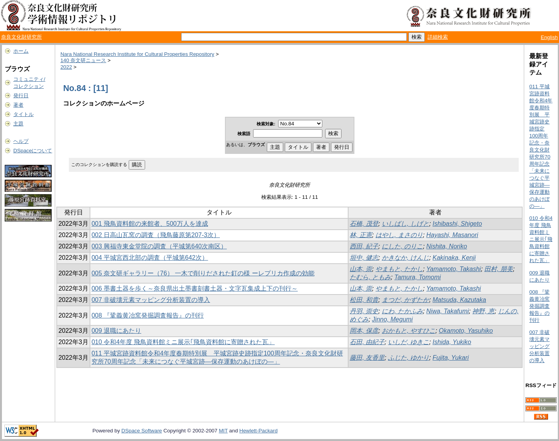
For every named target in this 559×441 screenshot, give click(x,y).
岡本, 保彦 (364, 330)
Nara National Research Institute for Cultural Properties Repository (137, 54)
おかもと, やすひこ (408, 330)
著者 (18, 105)
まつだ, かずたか (405, 299)
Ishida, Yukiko (452, 342)
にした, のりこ (402, 246)
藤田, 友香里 (367, 357)
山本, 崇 (361, 269)
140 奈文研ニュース (83, 60)
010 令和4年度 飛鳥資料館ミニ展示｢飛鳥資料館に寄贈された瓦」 (183, 342)
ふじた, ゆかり (408, 357)
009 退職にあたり (116, 330)
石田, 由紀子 (367, 342)
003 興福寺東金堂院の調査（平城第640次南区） (159, 246)
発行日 (21, 95)
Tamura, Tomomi (417, 277)
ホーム (21, 51)
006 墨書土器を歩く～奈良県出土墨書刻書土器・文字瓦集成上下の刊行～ (195, 288)
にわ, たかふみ (402, 311)
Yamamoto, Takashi (453, 269)
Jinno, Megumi (392, 319)
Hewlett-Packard (258, 431)
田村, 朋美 (498, 269)
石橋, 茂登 (364, 223)
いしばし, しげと (405, 223)
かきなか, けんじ (405, 257)
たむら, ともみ (370, 277)
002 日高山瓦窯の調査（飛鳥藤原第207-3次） (156, 235)
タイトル (23, 114)
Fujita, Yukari (451, 357)
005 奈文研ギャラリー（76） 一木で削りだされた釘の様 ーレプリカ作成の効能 (203, 273)
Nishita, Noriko (446, 246)
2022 (66, 67)
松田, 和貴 (364, 299)
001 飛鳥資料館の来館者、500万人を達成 (150, 223)
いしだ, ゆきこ (408, 342)
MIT (223, 431)
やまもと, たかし (399, 269)
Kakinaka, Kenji (454, 257)
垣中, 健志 (364, 257)
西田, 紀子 (364, 246)
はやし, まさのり (399, 235)
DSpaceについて (32, 151)
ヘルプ (21, 141)
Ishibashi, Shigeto (457, 223)
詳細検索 (438, 37)
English (549, 37)
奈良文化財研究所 (21, 37)
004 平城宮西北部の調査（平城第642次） (150, 257)
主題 (18, 124)
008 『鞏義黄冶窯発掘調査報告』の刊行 (148, 315)
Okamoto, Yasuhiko (466, 330)
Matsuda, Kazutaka (459, 299)
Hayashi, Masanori (452, 235)
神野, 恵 (483, 311)
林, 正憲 (361, 235)
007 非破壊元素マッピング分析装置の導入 (151, 299)
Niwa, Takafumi (447, 311)
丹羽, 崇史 (364, 311)
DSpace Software (141, 431)
